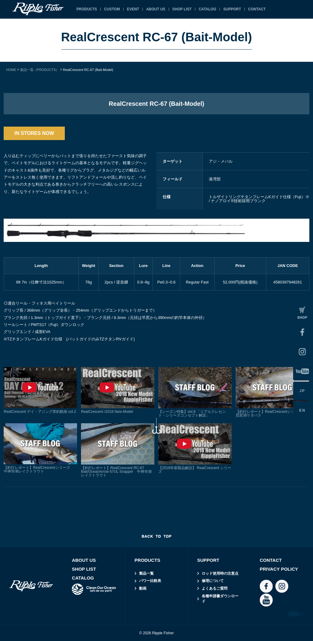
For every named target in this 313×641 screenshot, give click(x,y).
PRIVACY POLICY (279, 569)
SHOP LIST (182, 9)
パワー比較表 (150, 581)
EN (302, 410)
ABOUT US (155, 9)
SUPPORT (232, 9)
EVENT (133, 9)
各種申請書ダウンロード (220, 598)
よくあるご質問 (214, 588)
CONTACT (257, 9)
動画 (142, 588)
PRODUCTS (86, 9)
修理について (213, 581)
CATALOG (207, 9)
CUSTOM (112, 9)
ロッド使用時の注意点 (220, 573)
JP (302, 391)
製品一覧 (146, 573)
